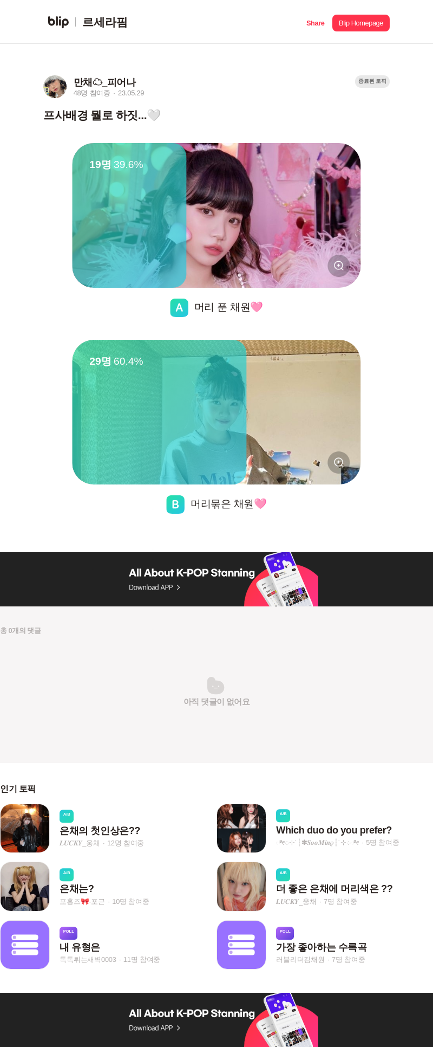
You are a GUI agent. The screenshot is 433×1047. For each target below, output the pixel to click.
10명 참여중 (130, 901)
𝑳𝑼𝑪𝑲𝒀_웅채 (80, 843)
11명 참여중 (141, 959)
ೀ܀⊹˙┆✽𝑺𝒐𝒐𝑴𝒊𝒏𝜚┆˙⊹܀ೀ (317, 842)
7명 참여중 (340, 901)
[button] (315, 22)
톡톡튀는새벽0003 (88, 959)
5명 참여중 (382, 842)
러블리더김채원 (300, 959)
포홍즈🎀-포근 (82, 901)
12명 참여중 (125, 843)
